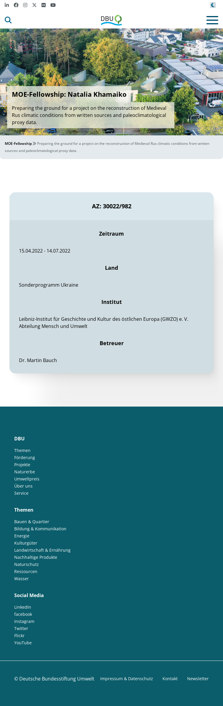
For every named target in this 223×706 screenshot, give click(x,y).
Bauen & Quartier (31, 521)
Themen (22, 450)
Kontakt (170, 678)
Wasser (21, 578)
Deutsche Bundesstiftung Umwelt (56, 678)
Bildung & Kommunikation (40, 529)
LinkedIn (22, 607)
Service (21, 493)
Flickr (19, 635)
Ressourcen (25, 571)
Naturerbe (24, 472)
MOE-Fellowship (18, 143)
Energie (21, 536)
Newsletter (198, 678)
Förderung (24, 457)
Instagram (24, 621)
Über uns (23, 486)
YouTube (23, 642)
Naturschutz (26, 564)
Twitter (21, 628)
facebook (23, 614)
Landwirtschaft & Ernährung (42, 550)
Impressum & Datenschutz (126, 678)
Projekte (22, 464)
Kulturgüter (25, 543)
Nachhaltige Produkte (35, 557)
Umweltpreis (26, 479)
